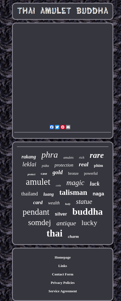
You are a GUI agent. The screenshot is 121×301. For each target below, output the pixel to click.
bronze (73, 173)
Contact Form (62, 274)
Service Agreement (63, 291)
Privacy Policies (63, 283)
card (38, 202)
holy (68, 203)
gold (58, 172)
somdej (39, 222)
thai (54, 233)
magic (75, 183)
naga (98, 193)
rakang (29, 156)
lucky (89, 223)
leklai (29, 164)
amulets (68, 157)
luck (95, 184)
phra (49, 154)
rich (81, 157)
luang (48, 194)
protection (64, 165)
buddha (87, 212)
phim (98, 165)
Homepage (63, 257)
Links (62, 266)
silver (61, 214)
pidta (45, 166)
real (83, 164)
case (44, 173)
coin (58, 185)
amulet (38, 182)
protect (31, 174)
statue (84, 201)
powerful (91, 173)
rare (97, 154)
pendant (36, 212)
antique (66, 223)
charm (73, 236)
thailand (29, 193)
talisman (73, 192)
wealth (54, 203)
